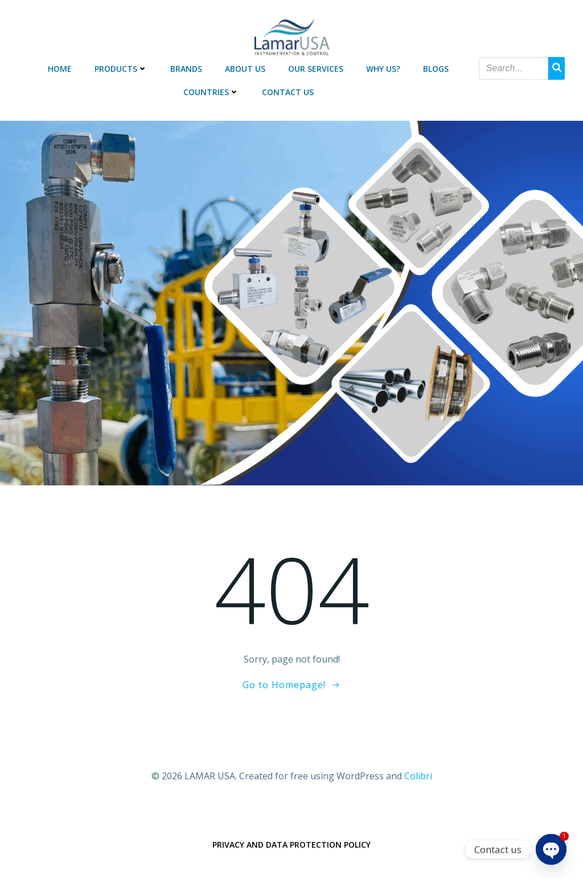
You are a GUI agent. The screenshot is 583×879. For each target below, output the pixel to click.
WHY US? (383, 68)
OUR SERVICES (315, 68)
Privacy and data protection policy (291, 844)
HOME (60, 68)
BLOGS (436, 68)
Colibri (418, 776)
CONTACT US (288, 92)
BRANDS (186, 68)
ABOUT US (245, 68)
